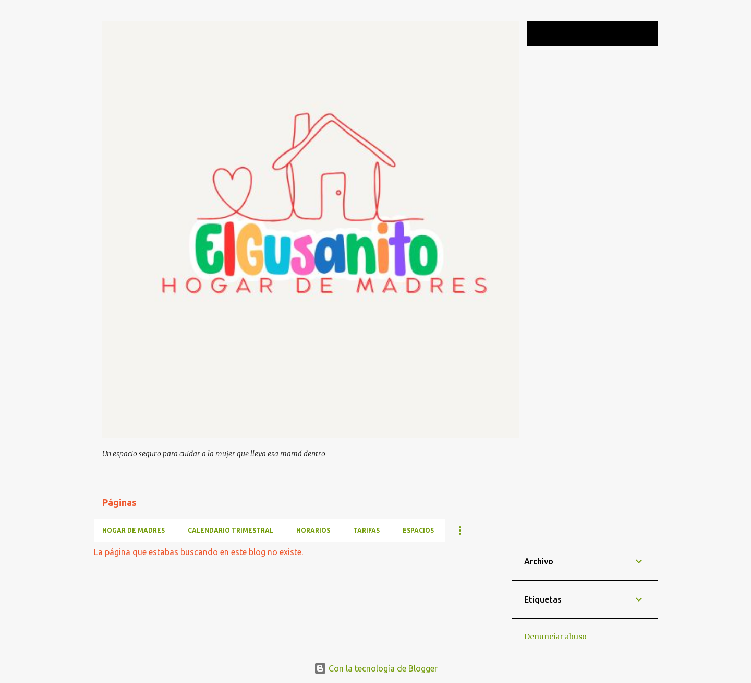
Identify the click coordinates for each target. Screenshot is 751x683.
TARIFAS (366, 530)
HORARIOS (313, 530)
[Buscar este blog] (603, 33)
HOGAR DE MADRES (133, 530)
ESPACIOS (418, 530)
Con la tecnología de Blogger (376, 668)
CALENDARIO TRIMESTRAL (230, 530)
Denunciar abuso (555, 636)
